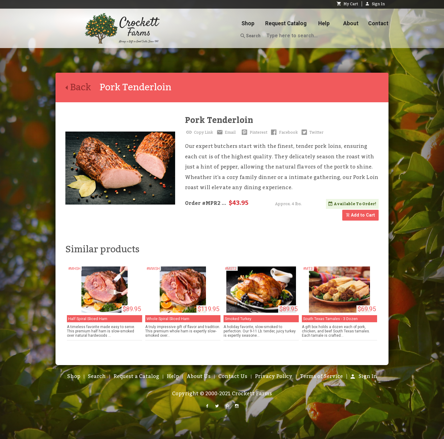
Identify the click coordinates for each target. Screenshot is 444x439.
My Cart (347, 4)
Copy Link (199, 132)
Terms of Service (321, 376)
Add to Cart (360, 215)
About (351, 23)
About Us (199, 376)
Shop (247, 23)
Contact (378, 23)
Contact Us (232, 376)
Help (324, 23)
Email (226, 132)
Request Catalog (285, 23)
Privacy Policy (273, 376)
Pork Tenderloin (219, 120)
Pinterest (253, 132)
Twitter (312, 132)
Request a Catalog (136, 376)
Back (82, 87)
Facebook (284, 132)
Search (250, 36)
